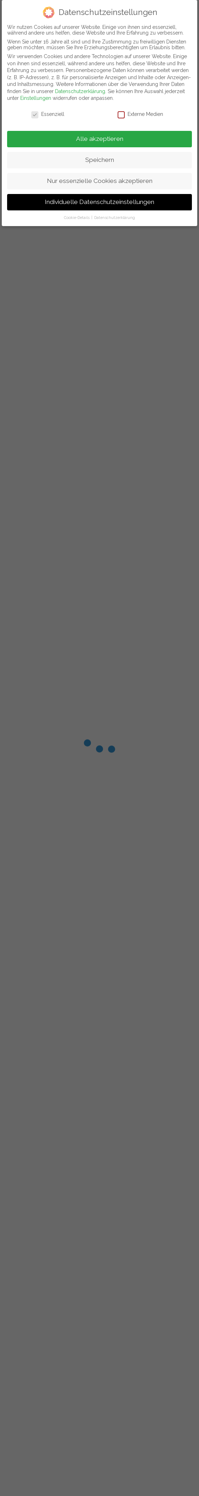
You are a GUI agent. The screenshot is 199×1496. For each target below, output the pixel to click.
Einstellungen (35, 98)
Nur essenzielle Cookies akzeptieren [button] (99, 180)
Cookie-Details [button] (77, 217)
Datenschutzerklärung (80, 91)
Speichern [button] (99, 159)
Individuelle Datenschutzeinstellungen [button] (99, 201)
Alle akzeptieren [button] (99, 138)
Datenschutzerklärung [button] (114, 217)
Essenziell (47, 114)
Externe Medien (140, 114)
